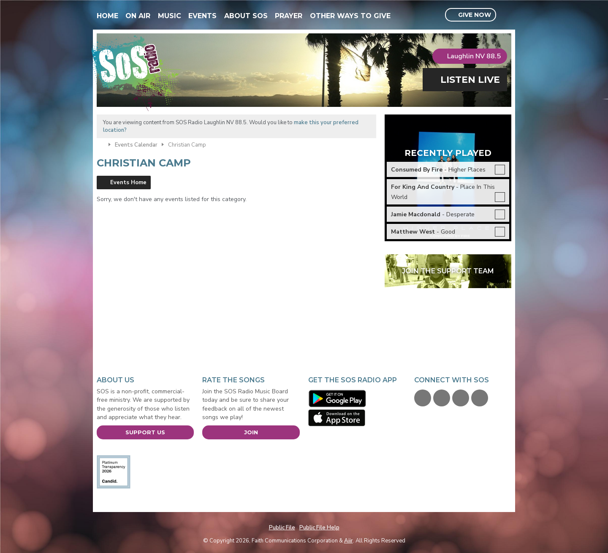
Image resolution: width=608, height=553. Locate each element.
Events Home (128, 182)
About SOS (246, 16)
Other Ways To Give (350, 16)
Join (251, 432)
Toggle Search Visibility (506, 15)
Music (169, 16)
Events (202, 16)
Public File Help (319, 527)
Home (107, 16)
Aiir (348, 541)
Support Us (145, 432)
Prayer (288, 16)
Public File (282, 527)
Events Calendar (136, 145)
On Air (137, 16)
